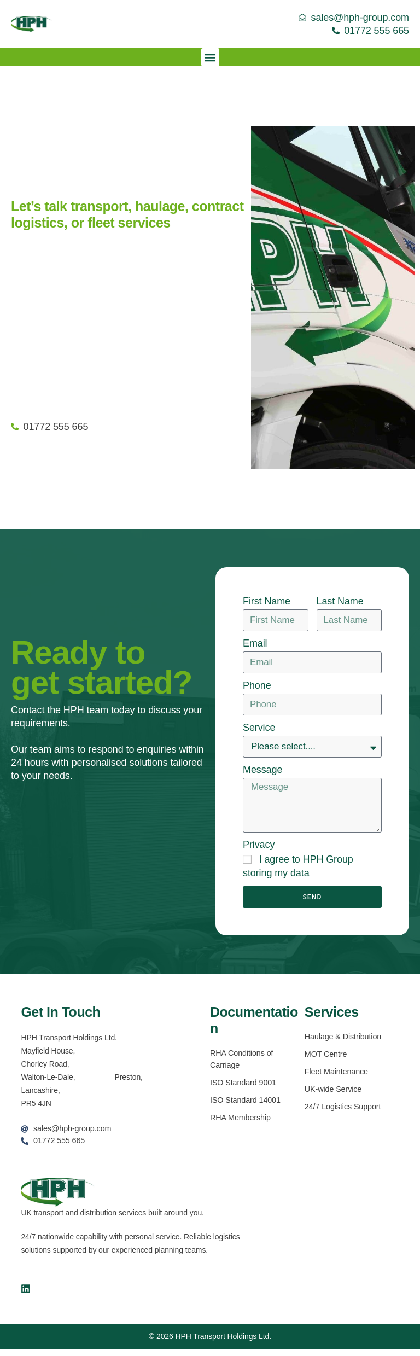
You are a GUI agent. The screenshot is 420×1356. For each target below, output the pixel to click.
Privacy (259, 849)
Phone (257, 685)
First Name (266, 601)
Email (255, 643)
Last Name (340, 601)
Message (262, 770)
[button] (210, 57)
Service (259, 727)
